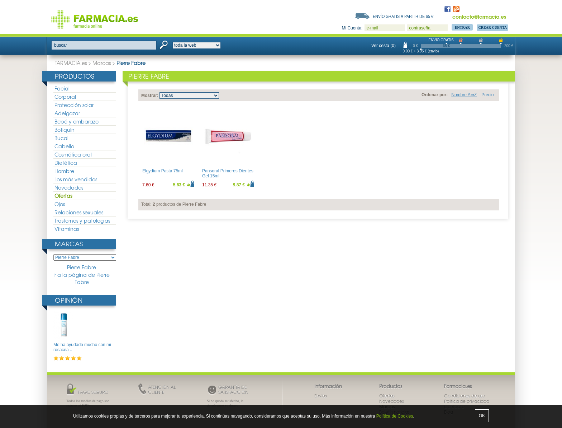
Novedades (68, 187)
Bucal (61, 137)
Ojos (59, 204)
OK (482, 415)
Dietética (65, 162)
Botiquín (64, 129)
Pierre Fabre (81, 267)
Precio (487, 94)
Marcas (101, 62)
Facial (62, 88)
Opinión (68, 300)
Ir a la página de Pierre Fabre (81, 278)
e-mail (372, 28)
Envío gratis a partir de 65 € (403, 16)
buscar (60, 45)
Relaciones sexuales (78, 212)
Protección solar (74, 104)
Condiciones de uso (464, 395)
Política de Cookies (394, 416)
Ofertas (63, 195)
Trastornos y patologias (82, 220)
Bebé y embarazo (76, 121)
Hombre (64, 171)
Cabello (64, 146)
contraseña (419, 28)
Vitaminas (66, 228)
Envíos (320, 395)
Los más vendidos (75, 179)
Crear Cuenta (492, 27)
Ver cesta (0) (383, 45)
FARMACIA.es (70, 62)
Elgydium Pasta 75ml (162, 170)
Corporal (65, 96)
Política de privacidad (466, 401)
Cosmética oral (73, 154)
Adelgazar (67, 113)
